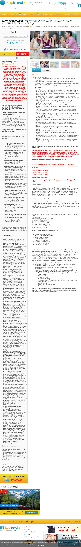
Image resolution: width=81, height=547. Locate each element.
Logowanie (72, 3)
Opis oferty (46, 70)
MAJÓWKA (67, 14)
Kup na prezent (22, 58)
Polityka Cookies (31, 532)
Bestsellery (22, 14)
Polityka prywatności (32, 537)
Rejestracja (78, 3)
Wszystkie (5, 14)
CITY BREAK (31, 14)
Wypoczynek (40, 14)
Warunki (36, 70)
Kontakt (28, 534)
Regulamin (29, 527)
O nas (28, 529)
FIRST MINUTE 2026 (49, 15)
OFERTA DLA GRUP (58, 15)
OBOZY (76, 14)
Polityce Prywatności (67, 542)
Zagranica (14, 14)
